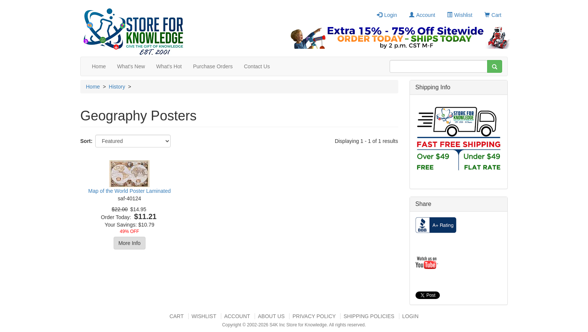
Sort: (86, 141)
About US (271, 316)
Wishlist (459, 15)
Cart (492, 15)
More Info (129, 243)
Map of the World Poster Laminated (129, 191)
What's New (131, 66)
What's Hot (169, 66)
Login (387, 15)
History (117, 87)
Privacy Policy (314, 316)
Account (422, 15)
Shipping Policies (369, 316)
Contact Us (257, 66)
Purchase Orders (213, 66)
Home (99, 66)
